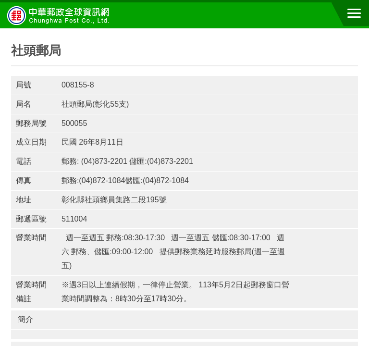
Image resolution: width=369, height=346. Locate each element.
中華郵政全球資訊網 (60, 15)
